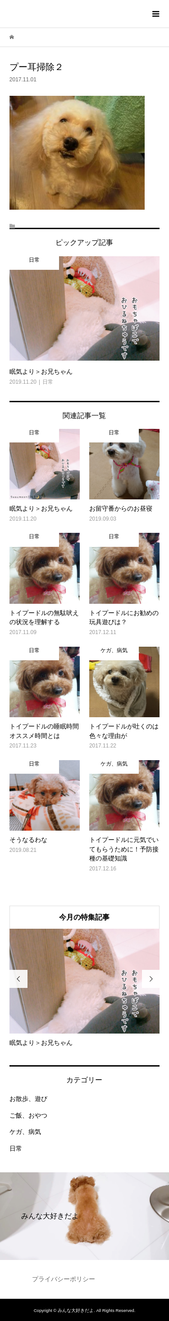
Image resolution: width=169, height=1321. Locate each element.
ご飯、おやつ (28, 1115)
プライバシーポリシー (63, 1279)
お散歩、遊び (28, 1098)
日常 (15, 1148)
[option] (84, 988)
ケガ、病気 (25, 1131)
